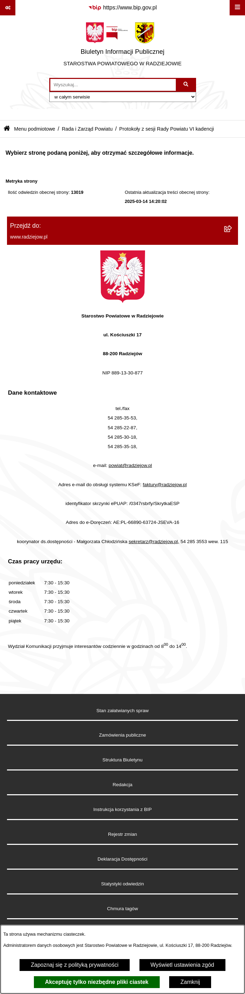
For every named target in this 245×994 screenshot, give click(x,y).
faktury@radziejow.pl (165, 484)
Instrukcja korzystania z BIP (122, 809)
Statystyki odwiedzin (122, 883)
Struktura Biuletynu (122, 759)
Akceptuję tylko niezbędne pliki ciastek (97, 982)
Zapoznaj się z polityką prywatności (74, 965)
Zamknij (190, 982)
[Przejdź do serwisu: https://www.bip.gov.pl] (122, 7)
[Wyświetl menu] (237, 7)
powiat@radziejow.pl (130, 465)
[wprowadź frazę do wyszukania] (113, 85)
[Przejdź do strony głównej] (123, 46)
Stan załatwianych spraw (122, 710)
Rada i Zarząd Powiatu (87, 129)
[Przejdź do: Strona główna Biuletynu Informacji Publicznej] (6, 129)
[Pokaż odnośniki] (7, 7)
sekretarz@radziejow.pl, (154, 541)
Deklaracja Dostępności (122, 859)
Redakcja (122, 784)
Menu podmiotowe (34, 129)
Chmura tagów (122, 908)
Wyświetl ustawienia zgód (182, 965)
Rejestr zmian (122, 834)
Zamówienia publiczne (122, 735)
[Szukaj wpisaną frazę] (186, 85)
